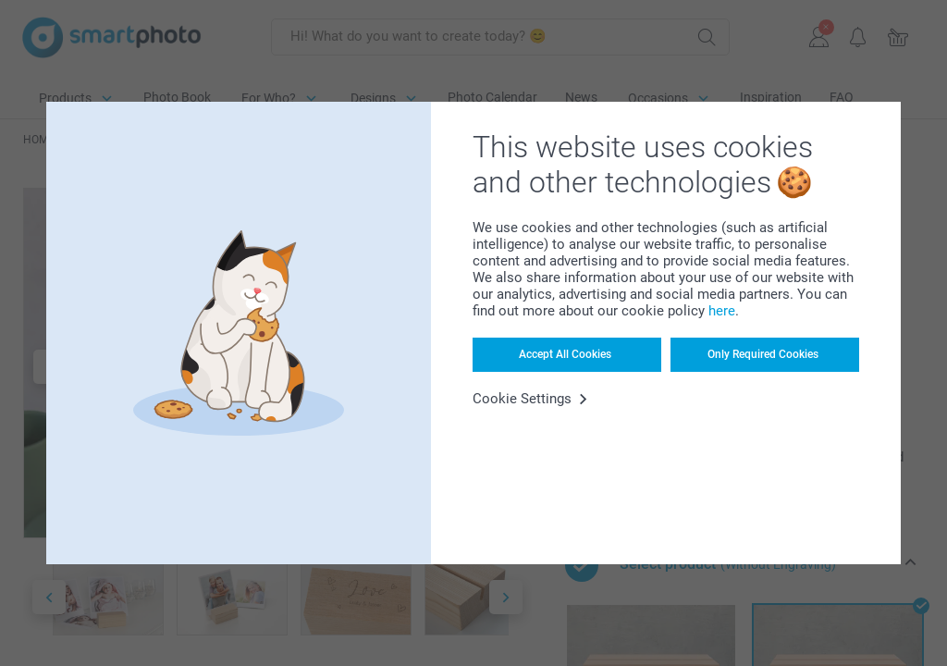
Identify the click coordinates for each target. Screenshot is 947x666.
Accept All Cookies (565, 354)
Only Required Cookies (762, 354)
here (721, 310)
